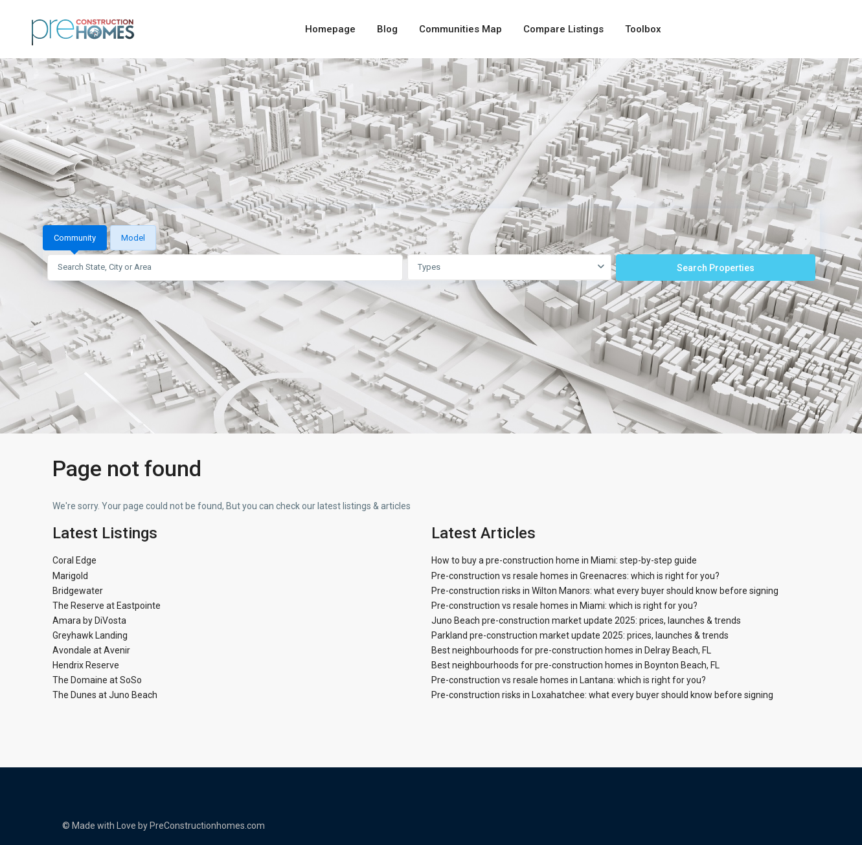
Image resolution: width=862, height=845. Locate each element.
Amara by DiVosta (89, 620)
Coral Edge (74, 560)
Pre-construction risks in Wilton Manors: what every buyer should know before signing (604, 591)
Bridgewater (77, 591)
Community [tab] (75, 238)
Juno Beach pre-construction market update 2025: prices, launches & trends (586, 620)
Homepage (330, 29)
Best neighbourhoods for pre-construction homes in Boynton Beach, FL (575, 665)
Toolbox (643, 29)
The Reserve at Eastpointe (106, 605)
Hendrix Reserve (85, 665)
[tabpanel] (431, 267)
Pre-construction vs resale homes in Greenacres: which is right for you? (575, 576)
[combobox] (509, 267)
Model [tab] (133, 238)
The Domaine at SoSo (97, 680)
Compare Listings (563, 29)
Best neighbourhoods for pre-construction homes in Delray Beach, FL (571, 650)
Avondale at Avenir (91, 650)
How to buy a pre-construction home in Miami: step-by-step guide (564, 560)
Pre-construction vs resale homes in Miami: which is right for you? (564, 605)
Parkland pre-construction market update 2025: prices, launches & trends (580, 635)
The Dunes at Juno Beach (104, 695)
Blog (387, 29)
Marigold (70, 576)
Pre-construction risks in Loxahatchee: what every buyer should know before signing (602, 695)
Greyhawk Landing (90, 635)
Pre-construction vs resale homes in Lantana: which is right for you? (568, 680)
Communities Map (460, 29)
